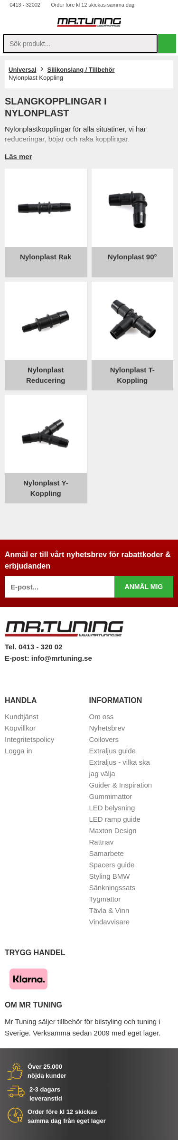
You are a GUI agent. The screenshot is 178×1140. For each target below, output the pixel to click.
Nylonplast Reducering (46, 375)
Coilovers (104, 739)
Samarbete (106, 853)
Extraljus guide (112, 751)
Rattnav (101, 842)
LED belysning (112, 808)
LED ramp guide (115, 819)
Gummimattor (110, 796)
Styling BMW (109, 876)
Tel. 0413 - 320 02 (33, 647)
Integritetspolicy (29, 739)
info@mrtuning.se (61, 658)
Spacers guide (112, 865)
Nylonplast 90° (132, 257)
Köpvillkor (20, 728)
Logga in (18, 751)
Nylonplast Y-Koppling (45, 488)
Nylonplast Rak (45, 257)
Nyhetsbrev (107, 728)
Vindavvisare (109, 922)
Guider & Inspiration (120, 785)
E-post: (18, 658)
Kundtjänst (21, 716)
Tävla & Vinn (109, 910)
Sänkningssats (112, 888)
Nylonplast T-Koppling (132, 375)
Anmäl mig (144, 586)
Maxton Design (113, 830)
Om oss (101, 716)
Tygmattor (105, 899)
